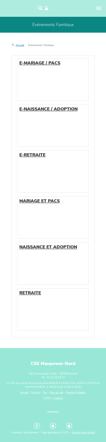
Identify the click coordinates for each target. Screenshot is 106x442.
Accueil (20, 45)
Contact (35, 392)
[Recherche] (40, 8)
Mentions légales (76, 392)
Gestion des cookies (83, 432)
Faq (45, 392)
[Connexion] (46, 8)
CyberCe (58, 398)
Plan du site (56, 392)
